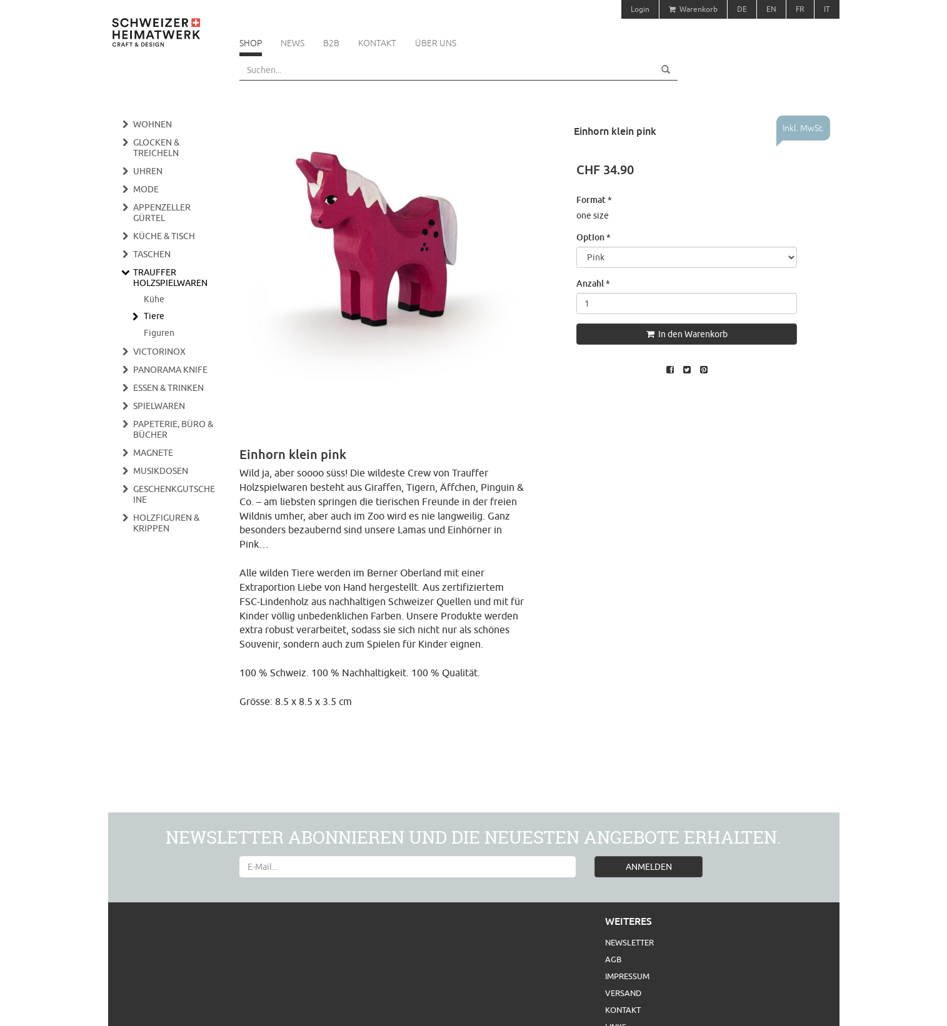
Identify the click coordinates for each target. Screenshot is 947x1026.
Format (594, 199)
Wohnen (152, 124)
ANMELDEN (649, 867)
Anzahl (593, 283)
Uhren (148, 171)
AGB (613, 959)
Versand (623, 993)
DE (742, 9)
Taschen (152, 254)
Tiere (154, 316)
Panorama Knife (170, 370)
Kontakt (377, 43)
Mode (146, 189)
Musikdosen (160, 471)
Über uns (435, 43)
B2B (331, 43)
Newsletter (629, 942)
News (292, 43)
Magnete (153, 453)
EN (771, 9)
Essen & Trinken (168, 388)
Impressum (627, 976)
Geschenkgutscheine (174, 494)
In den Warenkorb (687, 334)
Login (640, 9)
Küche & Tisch (164, 236)
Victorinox (159, 352)
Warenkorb (693, 9)
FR (800, 9)
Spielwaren (159, 406)
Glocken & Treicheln (156, 147)
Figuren (159, 333)
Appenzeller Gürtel (162, 212)
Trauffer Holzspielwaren (170, 277)
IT (827, 9)
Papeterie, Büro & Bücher (173, 429)
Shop (250, 43)
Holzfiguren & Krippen (166, 523)
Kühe (154, 299)
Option (593, 237)
